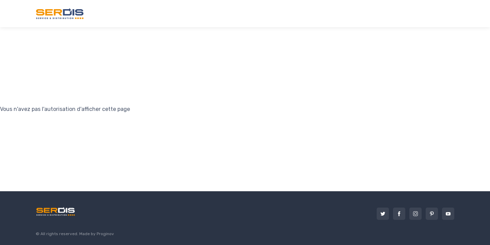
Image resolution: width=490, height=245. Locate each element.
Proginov (105, 233)
